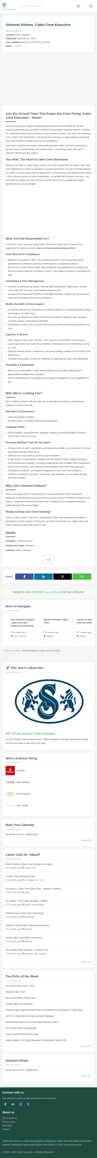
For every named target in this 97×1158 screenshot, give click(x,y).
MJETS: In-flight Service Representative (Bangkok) (30, 1016)
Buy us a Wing (52, 592)
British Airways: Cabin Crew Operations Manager (29, 864)
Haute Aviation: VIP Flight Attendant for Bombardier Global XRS (36, 1040)
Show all (86, 840)
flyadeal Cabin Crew (15, 992)
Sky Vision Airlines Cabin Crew (20, 998)
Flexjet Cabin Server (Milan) (19, 1004)
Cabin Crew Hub (10, 1141)
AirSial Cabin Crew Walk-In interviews (24, 937)
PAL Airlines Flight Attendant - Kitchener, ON (27, 950)
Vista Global (22, 805)
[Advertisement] (48, 78)
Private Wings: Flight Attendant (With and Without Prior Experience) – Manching (44, 1010)
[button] (78, 6)
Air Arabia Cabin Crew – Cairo (20, 986)
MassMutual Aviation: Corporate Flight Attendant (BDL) (32, 1022)
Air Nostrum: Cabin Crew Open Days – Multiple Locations (33, 888)
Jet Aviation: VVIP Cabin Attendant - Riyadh (26, 901)
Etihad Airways (23, 794)
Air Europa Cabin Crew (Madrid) (21, 1028)
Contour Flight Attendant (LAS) (20, 876)
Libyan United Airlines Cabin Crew (22, 1034)
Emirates (20, 770)
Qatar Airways (23, 782)
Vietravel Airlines (14, 31)
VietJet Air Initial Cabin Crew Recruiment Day (27, 925)
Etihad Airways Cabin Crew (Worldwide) (25, 913)
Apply (48, 559)
